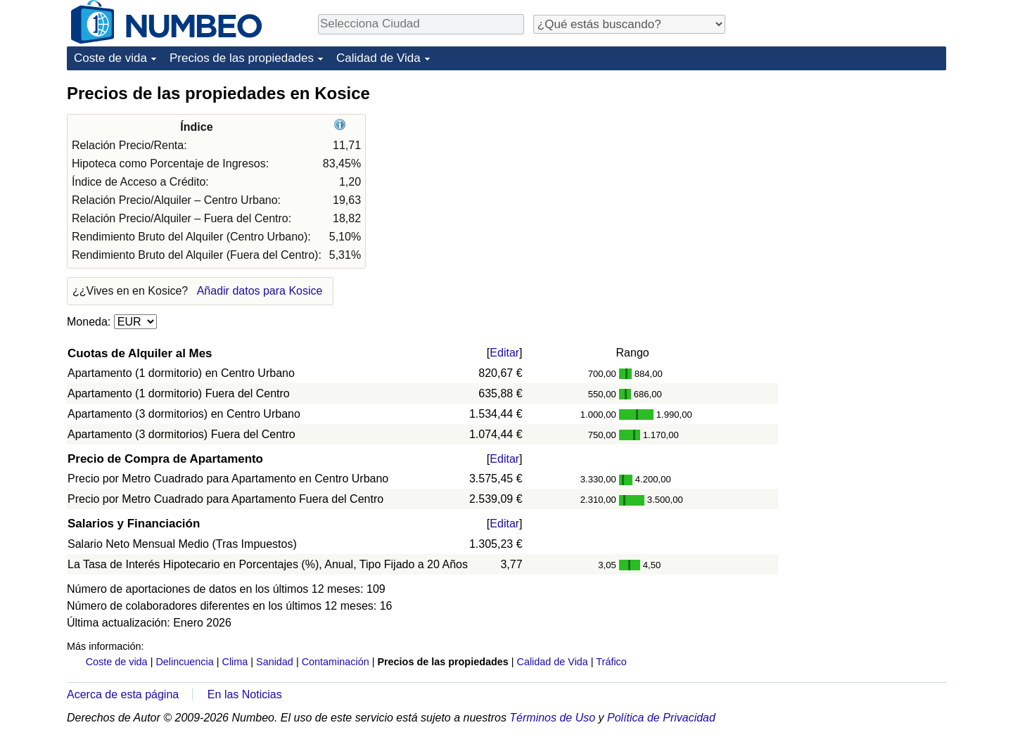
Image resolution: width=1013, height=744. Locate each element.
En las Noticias (245, 694)
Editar (504, 353)
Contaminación (335, 661)
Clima (235, 661)
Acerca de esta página (123, 694)
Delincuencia (184, 661)
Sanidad (274, 661)
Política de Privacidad (661, 718)
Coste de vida (110, 58)
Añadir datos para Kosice (260, 291)
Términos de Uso (552, 718)
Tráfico (611, 661)
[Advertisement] (840, 170)
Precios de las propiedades (242, 58)
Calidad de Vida (378, 58)
